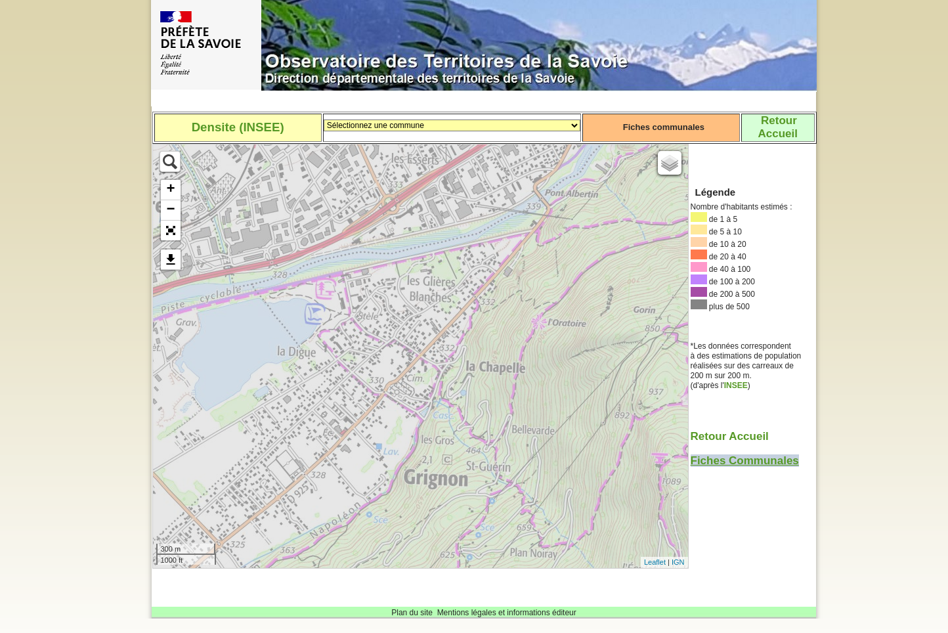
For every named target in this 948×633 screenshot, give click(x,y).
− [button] (170, 210)
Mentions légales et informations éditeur (506, 612)
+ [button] (170, 190)
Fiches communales (663, 127)
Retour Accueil (730, 436)
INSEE (736, 385)
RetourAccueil (777, 127)
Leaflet (655, 562)
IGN (678, 562)
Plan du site (412, 612)
